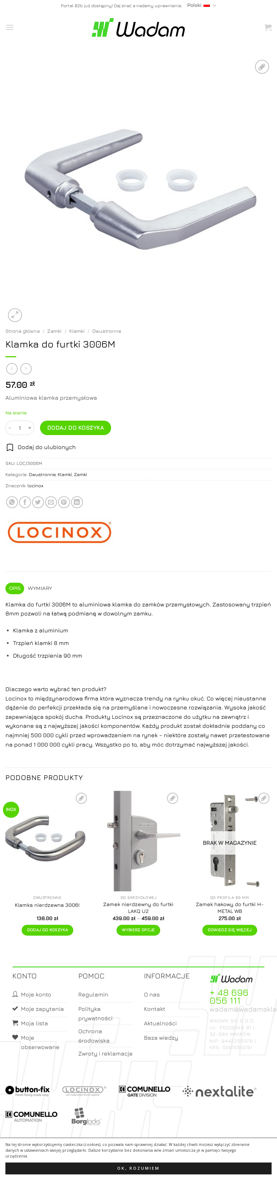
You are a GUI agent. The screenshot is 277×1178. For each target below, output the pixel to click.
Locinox (16, 698)
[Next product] (11, 368)
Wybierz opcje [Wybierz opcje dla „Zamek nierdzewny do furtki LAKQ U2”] (138, 929)
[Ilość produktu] (20, 428)
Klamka (15, 604)
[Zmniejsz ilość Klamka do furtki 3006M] (9, 428)
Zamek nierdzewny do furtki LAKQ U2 (138, 907)
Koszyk (156, 1166)
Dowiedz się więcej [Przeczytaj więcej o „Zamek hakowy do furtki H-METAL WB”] (230, 929)
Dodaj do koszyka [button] (47, 929)
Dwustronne (106, 331)
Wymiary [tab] (40, 588)
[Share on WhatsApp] (12, 502)
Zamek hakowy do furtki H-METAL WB (230, 907)
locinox (35, 485)
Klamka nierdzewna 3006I (47, 905)
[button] (9, 27)
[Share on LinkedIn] (77, 502)
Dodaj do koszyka (75, 427)
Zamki (54, 331)
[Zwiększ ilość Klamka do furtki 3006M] (30, 428)
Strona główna (22, 331)
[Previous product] (25, 368)
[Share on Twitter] (38, 502)
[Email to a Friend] (51, 502)
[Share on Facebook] (25, 502)
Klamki (77, 331)
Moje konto (127, 1166)
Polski (201, 5)
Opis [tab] (15, 588)
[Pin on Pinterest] (64, 502)
